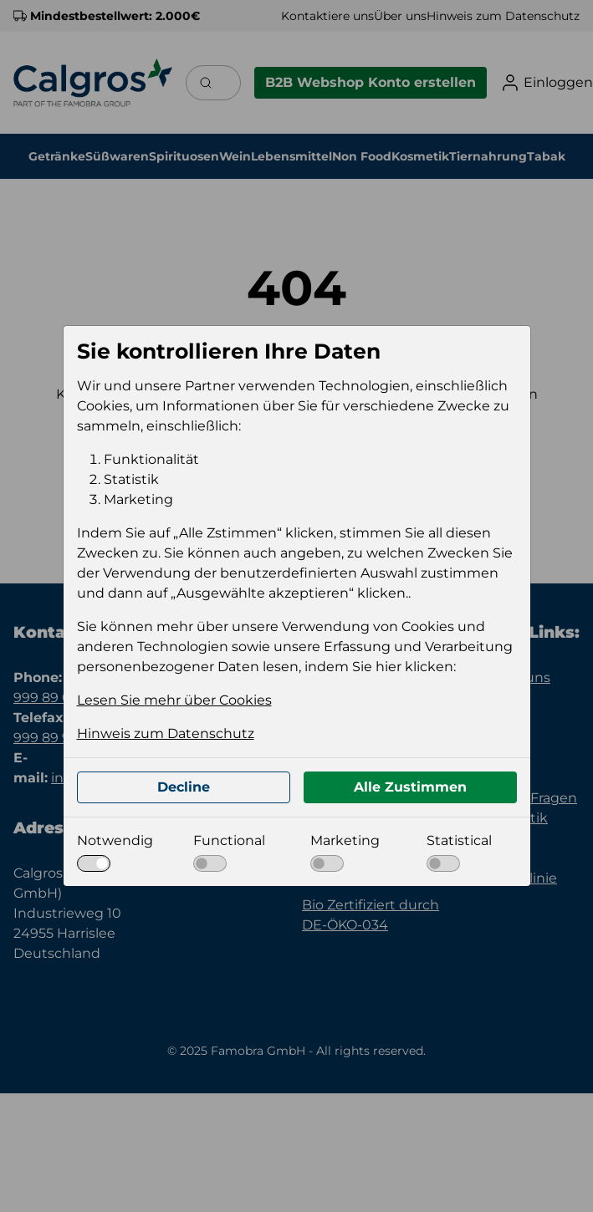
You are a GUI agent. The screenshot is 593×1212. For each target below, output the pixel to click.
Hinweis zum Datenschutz (165, 733)
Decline (183, 787)
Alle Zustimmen (410, 787)
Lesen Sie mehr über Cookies (174, 700)
